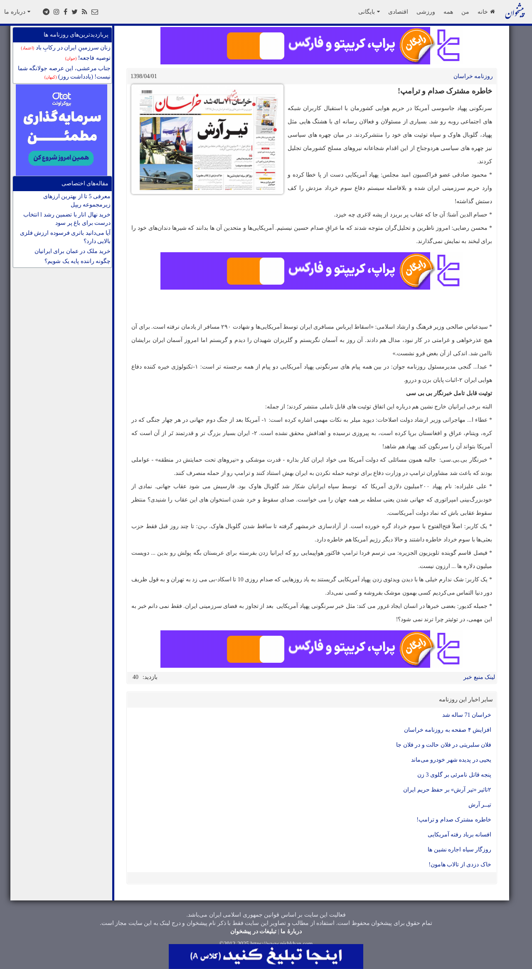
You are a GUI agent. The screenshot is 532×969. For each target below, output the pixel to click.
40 (135, 677)
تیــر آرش (480, 805)
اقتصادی (398, 11)
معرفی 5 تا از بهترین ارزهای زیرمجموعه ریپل (77, 200)
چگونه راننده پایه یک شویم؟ (77, 261)
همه (448, 11)
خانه (486, 11)
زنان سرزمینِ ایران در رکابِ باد (66, 47)
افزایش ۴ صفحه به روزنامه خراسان (448, 730)
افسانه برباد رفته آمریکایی (460, 834)
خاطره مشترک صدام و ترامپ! (453, 820)
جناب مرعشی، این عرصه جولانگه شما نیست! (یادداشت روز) (64, 72)
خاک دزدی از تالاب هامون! (460, 864)
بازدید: (150, 677)
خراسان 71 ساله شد (467, 715)
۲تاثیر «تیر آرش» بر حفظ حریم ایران (447, 790)
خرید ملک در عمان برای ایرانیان (72, 251)
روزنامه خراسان (473, 76)
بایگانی (369, 11)
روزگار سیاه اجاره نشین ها (459, 849)
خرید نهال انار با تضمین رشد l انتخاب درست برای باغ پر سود (67, 219)
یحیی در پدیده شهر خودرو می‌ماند (451, 760)
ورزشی (425, 11)
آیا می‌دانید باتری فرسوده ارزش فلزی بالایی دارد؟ (65, 237)
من (465, 11)
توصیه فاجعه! (88, 58)
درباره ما (17, 11)
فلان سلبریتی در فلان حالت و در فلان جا (443, 745)
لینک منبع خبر (479, 677)
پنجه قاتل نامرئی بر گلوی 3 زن (454, 775)
